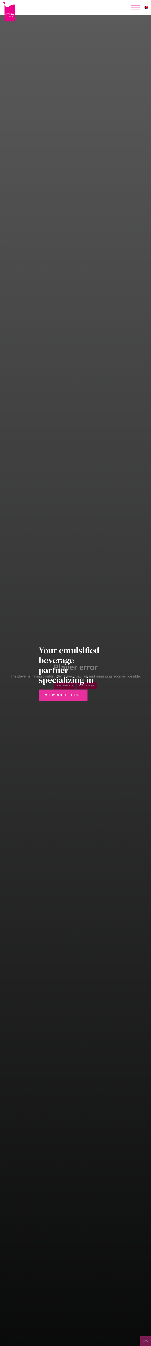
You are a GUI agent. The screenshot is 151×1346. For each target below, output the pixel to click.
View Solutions (63, 695)
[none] (146, 7)
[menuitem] (146, 7)
